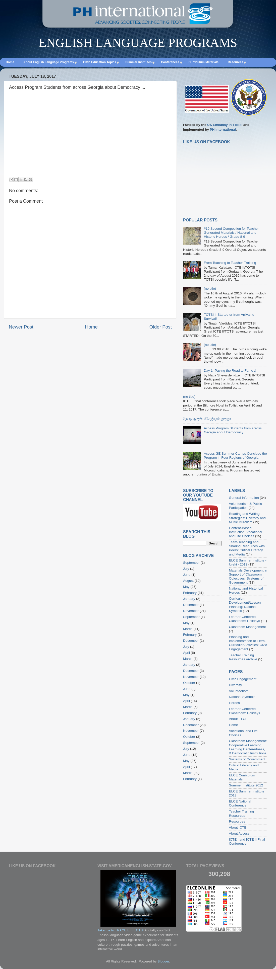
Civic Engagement (243, 679)
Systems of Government (247, 759)
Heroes (234, 703)
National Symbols (242, 697)
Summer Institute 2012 (246, 785)
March (188, 629)
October (189, 683)
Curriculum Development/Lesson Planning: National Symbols (245, 605)
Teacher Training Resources (241, 813)
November (191, 611)
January (189, 599)
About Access (239, 833)
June (186, 575)
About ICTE (238, 827)
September (191, 562)
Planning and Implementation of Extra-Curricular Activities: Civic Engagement (248, 643)
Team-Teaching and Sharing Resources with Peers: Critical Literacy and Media (247, 548)
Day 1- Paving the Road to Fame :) (230, 370)
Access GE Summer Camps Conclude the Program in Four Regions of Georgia (235, 455)
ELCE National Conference (240, 803)
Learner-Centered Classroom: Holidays (244, 619)
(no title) (210, 288)
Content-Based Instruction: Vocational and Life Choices (245, 532)
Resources (237, 821)
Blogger (163, 961)
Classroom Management (247, 627)
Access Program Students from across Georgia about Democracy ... (232, 430)
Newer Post (21, 327)
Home (91, 327)
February (190, 593)
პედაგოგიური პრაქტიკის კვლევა (207, 418)
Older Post (160, 327)
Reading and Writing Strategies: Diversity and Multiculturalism (247, 518)
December (191, 605)
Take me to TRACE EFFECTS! (120, 930)
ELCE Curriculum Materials (242, 777)
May (186, 587)
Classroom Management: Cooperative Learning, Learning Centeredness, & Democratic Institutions (248, 747)
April (186, 653)
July (186, 569)
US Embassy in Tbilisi (224, 125)
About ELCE (238, 719)
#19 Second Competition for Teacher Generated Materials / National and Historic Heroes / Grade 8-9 (231, 232)
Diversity (235, 685)
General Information (244, 498)
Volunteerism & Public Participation (245, 506)
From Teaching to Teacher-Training (230, 263)
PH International (223, 129)
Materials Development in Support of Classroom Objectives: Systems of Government (248, 577)
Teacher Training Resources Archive (243, 657)
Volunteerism (239, 691)
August (188, 581)
